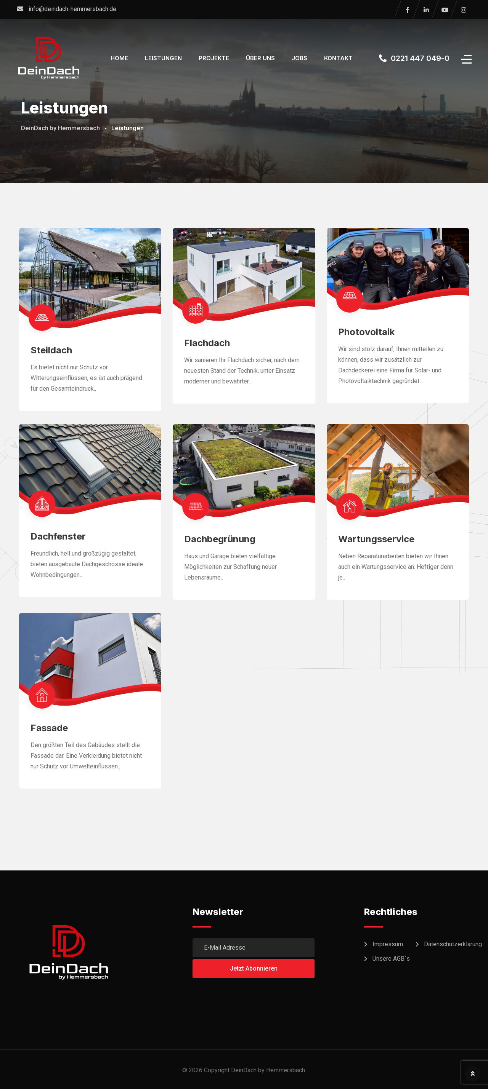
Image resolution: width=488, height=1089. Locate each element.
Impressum (387, 944)
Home (119, 58)
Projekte (214, 58)
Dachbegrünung (219, 538)
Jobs (299, 58)
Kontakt (338, 58)
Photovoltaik (366, 331)
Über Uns (260, 58)
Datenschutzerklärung (453, 944)
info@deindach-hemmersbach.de (72, 9)
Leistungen (163, 58)
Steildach (51, 350)
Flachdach (207, 342)
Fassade (49, 727)
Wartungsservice (376, 538)
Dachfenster (58, 536)
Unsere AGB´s (391, 958)
